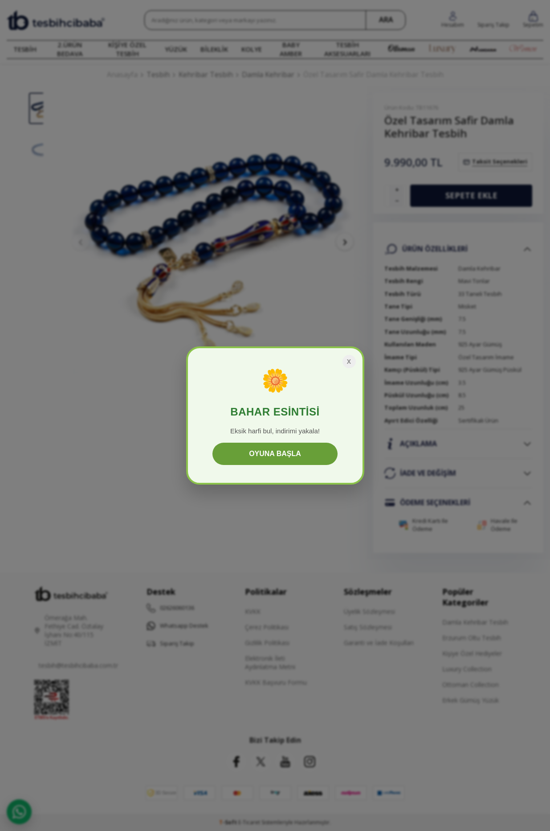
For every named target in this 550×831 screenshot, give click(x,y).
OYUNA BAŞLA (275, 453)
